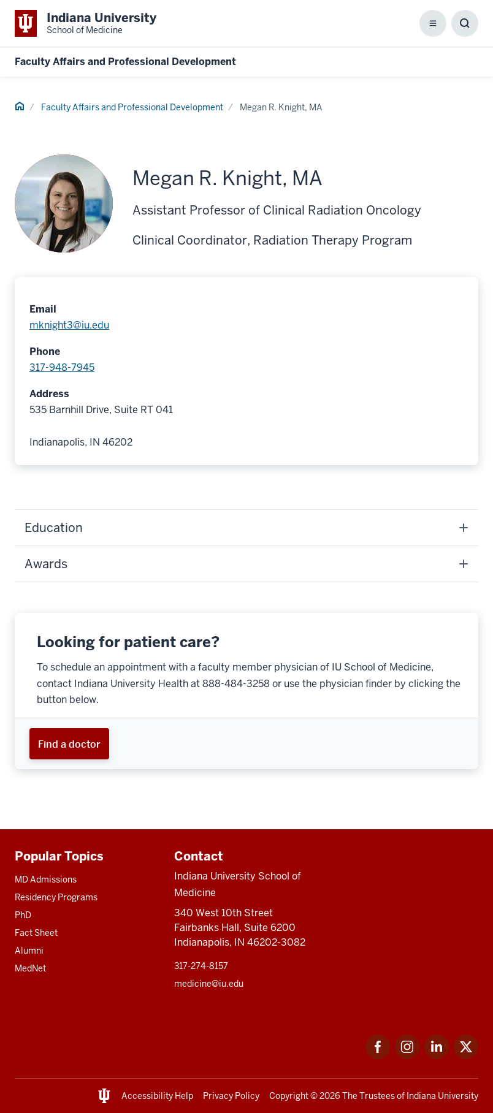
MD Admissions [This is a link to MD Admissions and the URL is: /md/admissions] (46, 879)
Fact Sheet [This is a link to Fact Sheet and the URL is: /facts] (36, 932)
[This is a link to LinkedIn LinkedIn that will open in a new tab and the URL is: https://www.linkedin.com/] (436, 1055)
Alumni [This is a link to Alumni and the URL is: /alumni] (29, 950)
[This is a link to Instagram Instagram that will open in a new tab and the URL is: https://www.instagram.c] (407, 1055)
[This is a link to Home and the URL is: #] (20, 108)
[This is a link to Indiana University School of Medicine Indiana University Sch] (85, 23)
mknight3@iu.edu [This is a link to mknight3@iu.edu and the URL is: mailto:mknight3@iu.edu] (69, 325)
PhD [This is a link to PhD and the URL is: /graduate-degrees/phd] (23, 915)
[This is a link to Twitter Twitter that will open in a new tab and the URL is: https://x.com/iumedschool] (466, 1055)
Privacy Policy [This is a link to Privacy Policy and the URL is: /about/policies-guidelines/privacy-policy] (231, 1095)
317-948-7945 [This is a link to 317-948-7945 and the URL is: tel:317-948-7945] (61, 367)
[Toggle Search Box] (464, 23)
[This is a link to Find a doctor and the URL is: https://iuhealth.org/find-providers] (69, 743)
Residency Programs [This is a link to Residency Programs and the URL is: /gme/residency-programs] (56, 897)
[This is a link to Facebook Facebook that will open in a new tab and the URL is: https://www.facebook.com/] (377, 1055)
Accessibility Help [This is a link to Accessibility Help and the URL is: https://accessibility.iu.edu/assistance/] (157, 1095)
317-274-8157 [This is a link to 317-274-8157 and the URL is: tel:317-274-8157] (201, 965)
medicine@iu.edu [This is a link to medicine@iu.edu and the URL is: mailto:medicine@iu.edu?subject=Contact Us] (208, 983)
